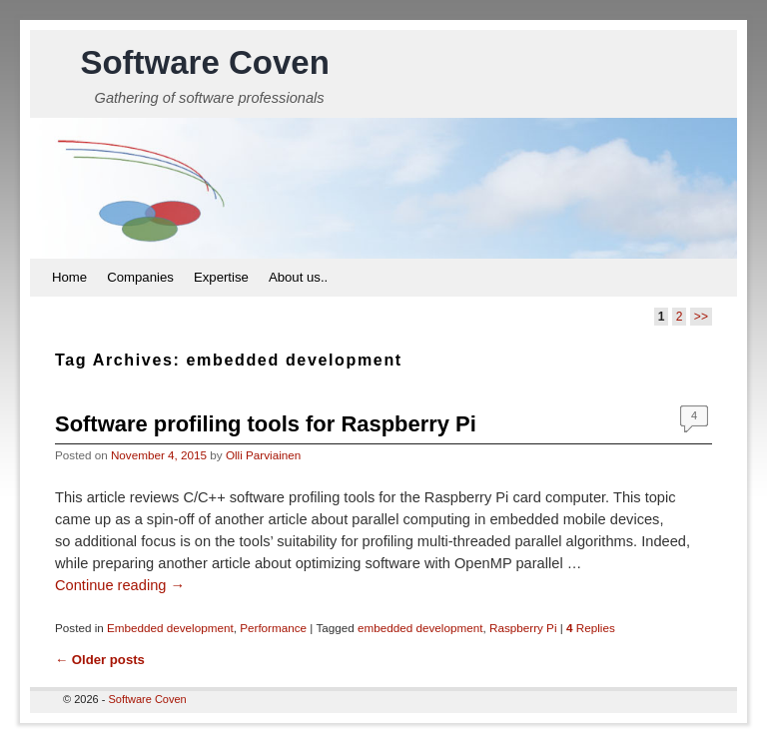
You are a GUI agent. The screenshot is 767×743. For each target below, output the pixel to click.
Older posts (100, 659)
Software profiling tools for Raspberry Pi (265, 423)
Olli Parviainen (263, 454)
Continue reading (120, 585)
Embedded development (170, 627)
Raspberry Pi (523, 627)
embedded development (420, 627)
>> (701, 317)
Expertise (221, 277)
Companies (140, 277)
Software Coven (204, 62)
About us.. (298, 277)
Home (69, 277)
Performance (273, 627)
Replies (590, 627)
